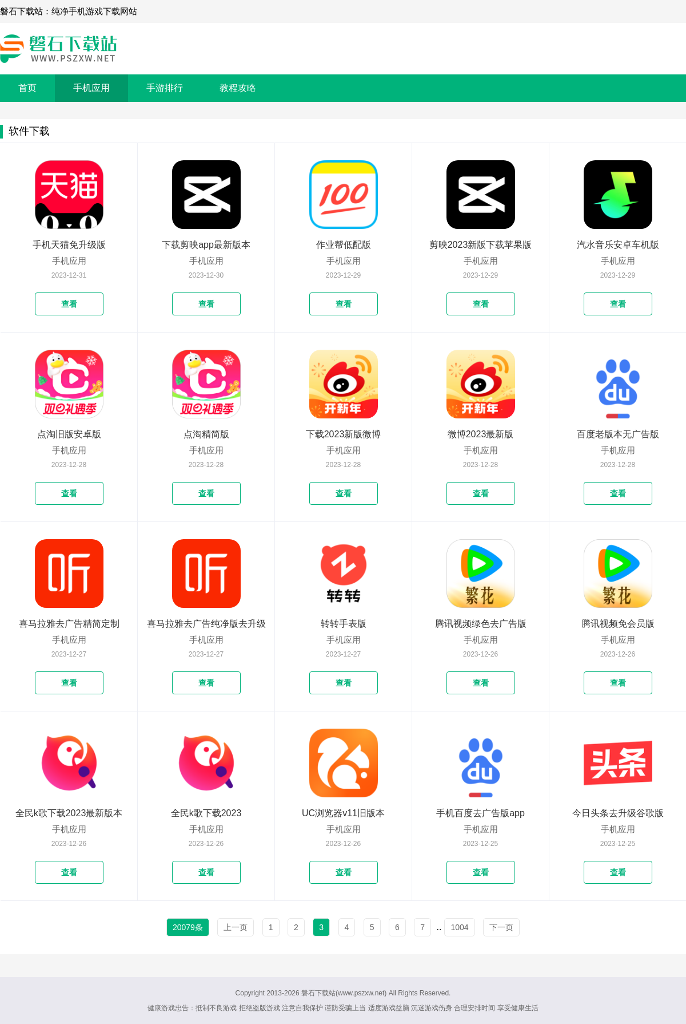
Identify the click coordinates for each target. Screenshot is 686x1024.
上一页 (236, 927)
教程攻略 (238, 88)
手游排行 (164, 88)
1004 (459, 927)
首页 (27, 88)
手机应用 (91, 88)
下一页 (501, 927)
